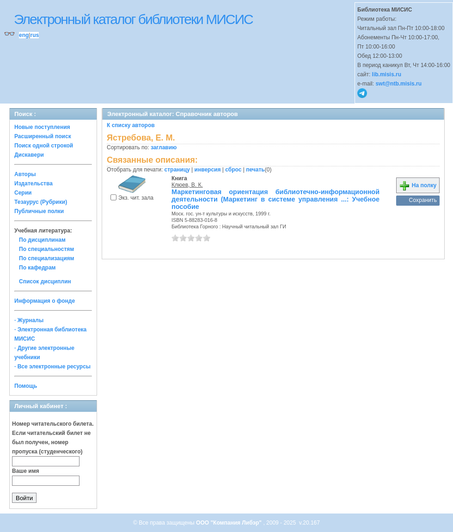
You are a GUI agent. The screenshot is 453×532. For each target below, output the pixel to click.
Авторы (25, 174)
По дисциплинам (42, 240)
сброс (233, 169)
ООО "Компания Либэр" (229, 523)
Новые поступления (42, 127)
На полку (417, 185)
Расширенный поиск (42, 136)
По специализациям (46, 258)
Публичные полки (39, 211)
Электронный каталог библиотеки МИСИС (133, 19)
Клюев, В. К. (187, 185)
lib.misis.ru (386, 74)
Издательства (33, 183)
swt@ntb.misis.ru (398, 83)
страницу (177, 169)
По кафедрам (37, 267)
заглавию (164, 147)
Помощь (25, 386)
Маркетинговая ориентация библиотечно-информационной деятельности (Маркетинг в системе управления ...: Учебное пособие (275, 199)
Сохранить (423, 200)
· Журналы (28, 320)
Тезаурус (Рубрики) (40, 202)
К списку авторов (131, 125)
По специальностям (46, 249)
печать (255, 169)
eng (24, 35)
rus (34, 35)
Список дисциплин (45, 281)
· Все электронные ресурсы (52, 366)
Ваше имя (25, 471)
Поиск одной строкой (43, 145)
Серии (22, 193)
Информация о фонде (44, 301)
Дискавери (29, 155)
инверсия (208, 169)
